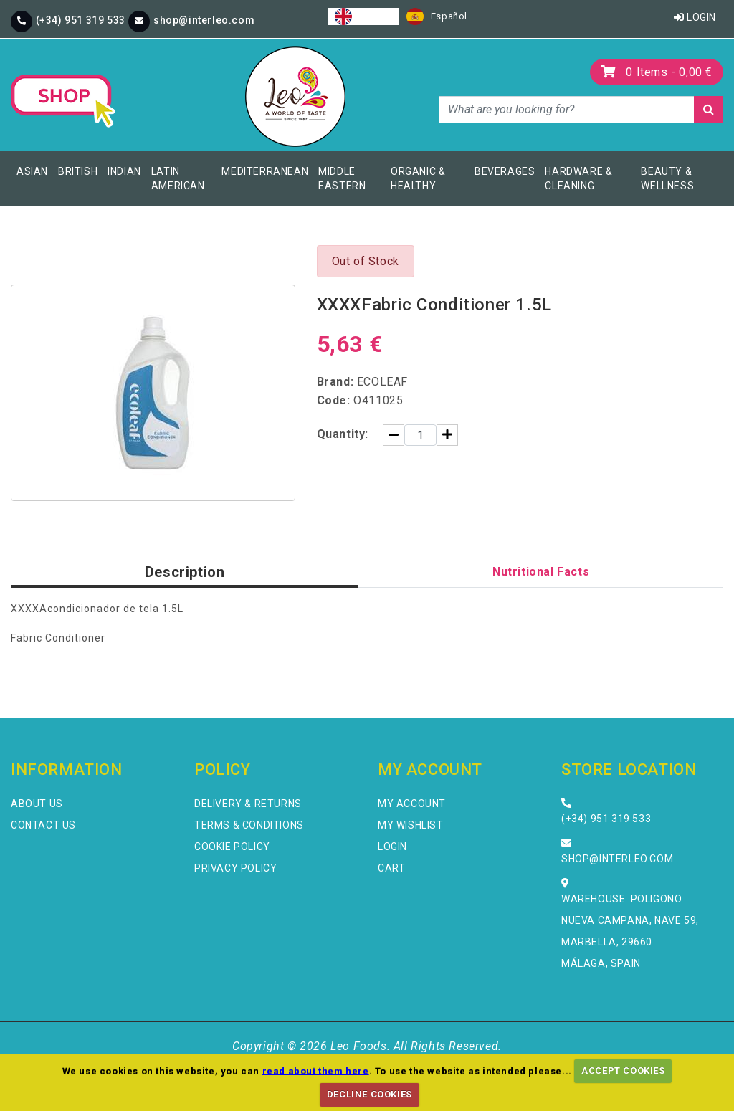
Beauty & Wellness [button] (667, 178)
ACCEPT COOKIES (622, 1070)
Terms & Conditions (249, 825)
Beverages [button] (505, 171)
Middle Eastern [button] (342, 178)
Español (436, 16)
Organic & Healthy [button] (418, 178)
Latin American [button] (178, 178)
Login (695, 17)
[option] (437, 16)
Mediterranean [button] (264, 171)
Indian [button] (124, 171)
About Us (37, 803)
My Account (412, 803)
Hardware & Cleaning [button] (578, 178)
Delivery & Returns (248, 803)
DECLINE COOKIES (369, 1094)
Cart (391, 868)
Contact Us (43, 825)
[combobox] (363, 16)
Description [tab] (185, 572)
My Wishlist (411, 825)
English (363, 16)
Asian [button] (32, 171)
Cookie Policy (232, 846)
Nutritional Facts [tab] (540, 571)
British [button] (77, 171)
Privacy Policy (235, 868)
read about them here (315, 1070)
